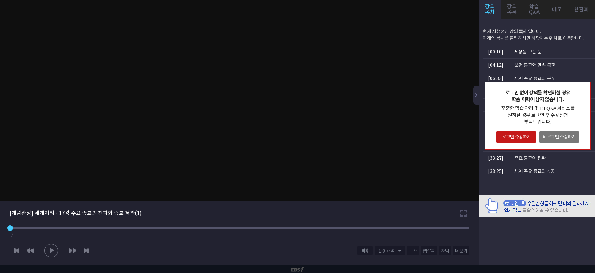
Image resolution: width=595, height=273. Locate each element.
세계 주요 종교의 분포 (534, 78)
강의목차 (490, 9)
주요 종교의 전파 (530, 158)
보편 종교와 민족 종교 (534, 65)
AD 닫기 (580, 221)
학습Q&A (534, 9)
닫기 (584, 87)
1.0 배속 (387, 251)
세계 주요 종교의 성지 (534, 171)
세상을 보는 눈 (527, 52)
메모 (557, 9)
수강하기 (516, 137)
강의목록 (512, 9)
